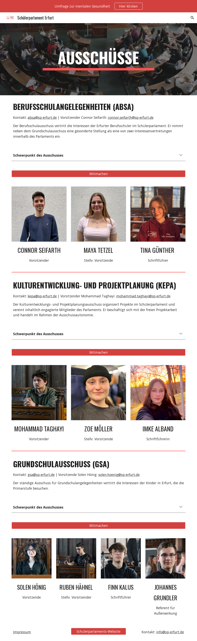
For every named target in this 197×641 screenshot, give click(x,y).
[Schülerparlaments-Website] (98, 631)
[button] (192, 17)
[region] (98, 6)
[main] (98, 59)
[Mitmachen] (98, 173)
